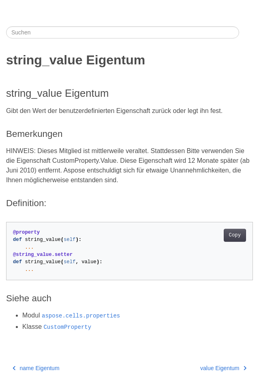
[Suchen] (122, 32)
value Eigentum (223, 368)
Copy (235, 235)
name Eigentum (36, 368)
